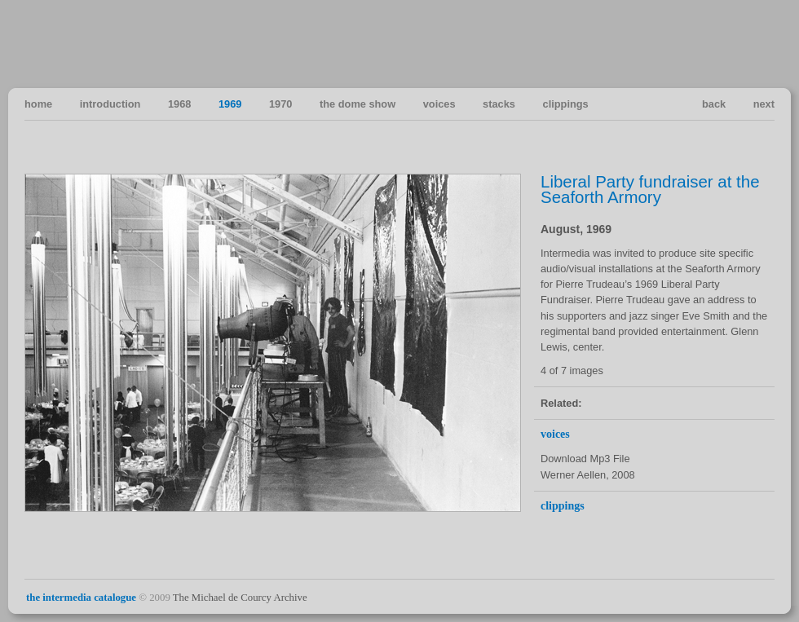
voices (439, 104)
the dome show (357, 104)
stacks (499, 104)
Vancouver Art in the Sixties (761, 43)
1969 (230, 104)
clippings (566, 104)
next (764, 104)
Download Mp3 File (585, 458)
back (714, 104)
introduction (110, 104)
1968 (179, 104)
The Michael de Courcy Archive (240, 597)
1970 (280, 104)
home (38, 104)
